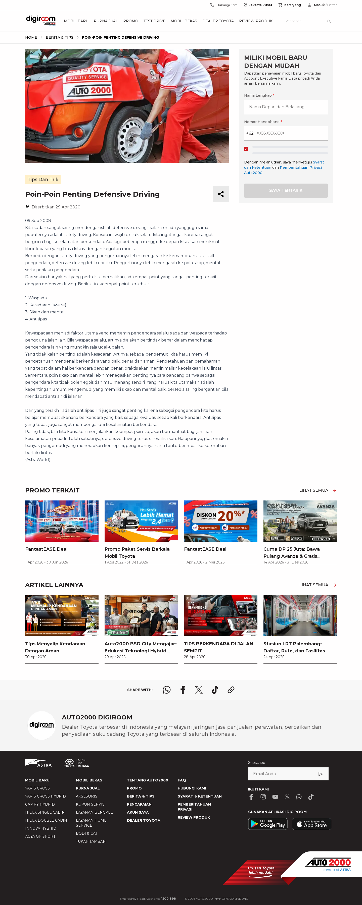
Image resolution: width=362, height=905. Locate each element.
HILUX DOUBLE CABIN (46, 820)
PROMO (134, 788)
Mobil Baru (76, 21)
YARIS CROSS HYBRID (45, 796)
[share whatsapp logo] (167, 690)
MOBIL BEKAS (89, 780)
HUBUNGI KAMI (192, 788)
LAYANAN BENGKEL (94, 812)
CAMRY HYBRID (40, 804)
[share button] (221, 194)
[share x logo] (199, 690)
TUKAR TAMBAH (91, 841)
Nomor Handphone (263, 122)
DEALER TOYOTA (143, 820)
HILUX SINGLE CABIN (45, 812)
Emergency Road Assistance (148, 898)
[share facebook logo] (183, 690)
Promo (130, 21)
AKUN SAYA (138, 812)
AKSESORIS (86, 796)
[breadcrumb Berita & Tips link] (58, 37)
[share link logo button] (231, 690)
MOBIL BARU (37, 780)
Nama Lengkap (259, 95)
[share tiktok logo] (215, 690)
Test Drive (154, 21)
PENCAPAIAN (139, 804)
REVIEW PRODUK (194, 817)
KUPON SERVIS (90, 804)
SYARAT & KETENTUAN (200, 796)
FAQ (182, 780)
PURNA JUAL (88, 788)
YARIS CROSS (37, 788)
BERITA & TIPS (141, 796)
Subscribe (256, 762)
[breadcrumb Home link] (31, 37)
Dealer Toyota (218, 21)
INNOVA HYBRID (40, 828)
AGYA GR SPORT (40, 836)
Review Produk (256, 21)
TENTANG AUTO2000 (147, 780)
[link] (62, 629)
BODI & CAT (87, 833)
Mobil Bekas (184, 21)
